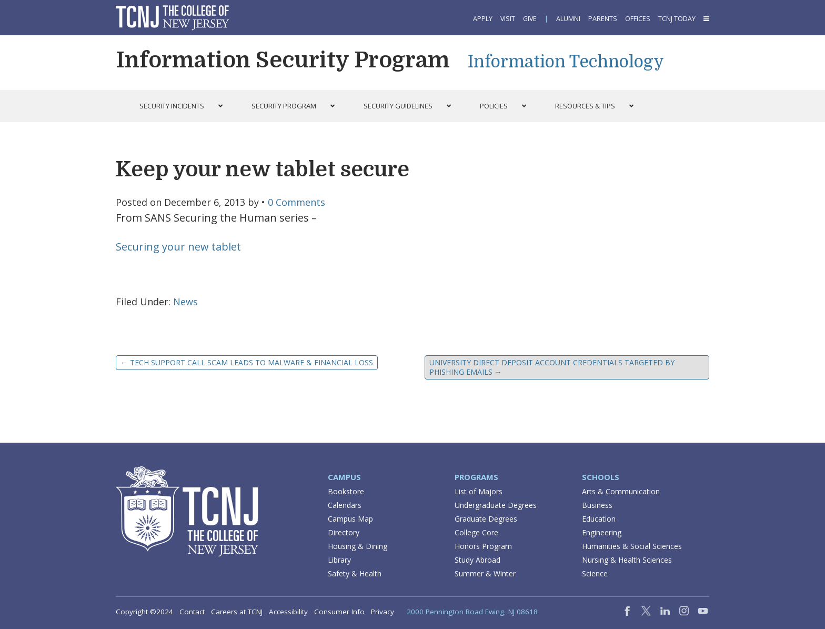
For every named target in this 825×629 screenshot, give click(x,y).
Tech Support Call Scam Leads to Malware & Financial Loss (246, 362)
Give (530, 18)
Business (597, 505)
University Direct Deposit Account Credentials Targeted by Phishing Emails (552, 367)
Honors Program (483, 546)
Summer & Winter (485, 573)
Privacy (382, 611)
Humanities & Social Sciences (632, 546)
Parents (602, 18)
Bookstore (346, 491)
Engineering (601, 532)
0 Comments (296, 202)
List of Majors (478, 491)
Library (339, 560)
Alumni (568, 18)
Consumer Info (339, 611)
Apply (482, 18)
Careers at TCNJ (237, 611)
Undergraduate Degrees (496, 505)
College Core (476, 532)
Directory (343, 532)
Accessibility (288, 611)
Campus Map (350, 519)
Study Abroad (477, 560)
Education (599, 519)
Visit (507, 18)
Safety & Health (354, 573)
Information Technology (566, 62)
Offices (637, 18)
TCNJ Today (677, 18)
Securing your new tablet (178, 246)
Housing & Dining (357, 546)
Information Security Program (283, 60)
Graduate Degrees (486, 519)
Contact (192, 611)
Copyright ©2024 (144, 611)
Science (595, 573)
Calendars (344, 505)
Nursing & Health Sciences (627, 560)
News (185, 301)
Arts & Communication (621, 491)
